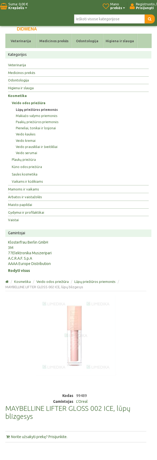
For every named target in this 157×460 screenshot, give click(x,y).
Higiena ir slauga (120, 41)
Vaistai (13, 220)
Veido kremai (26, 140)
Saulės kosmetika (24, 174)
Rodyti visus (19, 270)
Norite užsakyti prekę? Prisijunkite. (36, 437)
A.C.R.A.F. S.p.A (20, 258)
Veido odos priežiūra (28, 103)
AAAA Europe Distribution (29, 264)
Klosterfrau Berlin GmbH (28, 242)
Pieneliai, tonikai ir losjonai (36, 128)
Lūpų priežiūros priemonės (37, 109)
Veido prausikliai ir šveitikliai (37, 147)
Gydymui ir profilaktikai (26, 212)
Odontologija (87, 41)
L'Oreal (82, 401)
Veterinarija (21, 41)
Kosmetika (17, 96)
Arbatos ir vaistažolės (25, 197)
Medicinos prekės (53, 41)
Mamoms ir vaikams (23, 189)
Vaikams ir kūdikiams (27, 181)
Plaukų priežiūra (24, 159)
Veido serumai (26, 153)
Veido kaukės (25, 134)
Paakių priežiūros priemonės (37, 122)
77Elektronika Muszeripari (30, 253)
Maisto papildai (20, 204)
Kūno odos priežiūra (27, 167)
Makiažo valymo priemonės (36, 116)
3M (10, 247)
